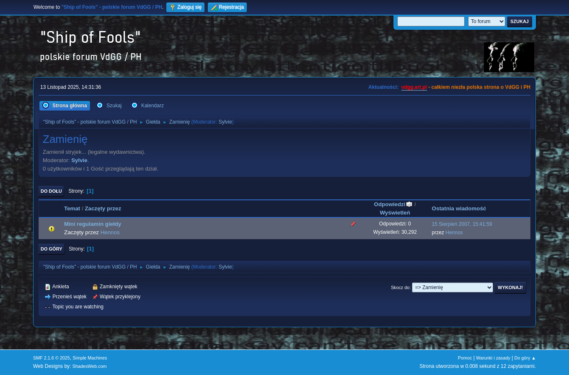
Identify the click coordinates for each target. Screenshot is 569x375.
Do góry (51, 248)
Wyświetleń (395, 212)
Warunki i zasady (493, 357)
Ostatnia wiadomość (459, 208)
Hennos (110, 232)
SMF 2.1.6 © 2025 (51, 357)
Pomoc (465, 357)
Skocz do (400, 287)
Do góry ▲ (525, 357)
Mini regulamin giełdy (92, 224)
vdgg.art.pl (414, 87)
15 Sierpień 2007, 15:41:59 (462, 224)
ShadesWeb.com (89, 366)
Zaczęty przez (103, 208)
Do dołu (51, 191)
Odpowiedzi (393, 204)
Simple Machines (89, 357)
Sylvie (225, 122)
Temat (72, 208)
